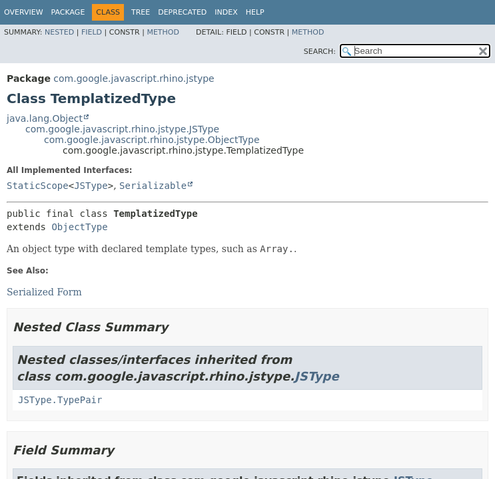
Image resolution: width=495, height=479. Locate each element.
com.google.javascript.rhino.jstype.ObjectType (152, 139)
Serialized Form (44, 292)
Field (91, 32)
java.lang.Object (45, 118)
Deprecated (182, 12)
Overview (23, 12)
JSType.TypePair (60, 400)
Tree (140, 12)
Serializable (153, 185)
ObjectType (79, 227)
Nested (59, 32)
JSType (91, 185)
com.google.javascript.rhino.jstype (133, 78)
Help (255, 12)
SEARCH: (320, 51)
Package (68, 12)
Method (163, 32)
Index (226, 12)
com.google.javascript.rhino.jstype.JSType (122, 129)
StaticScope (38, 185)
